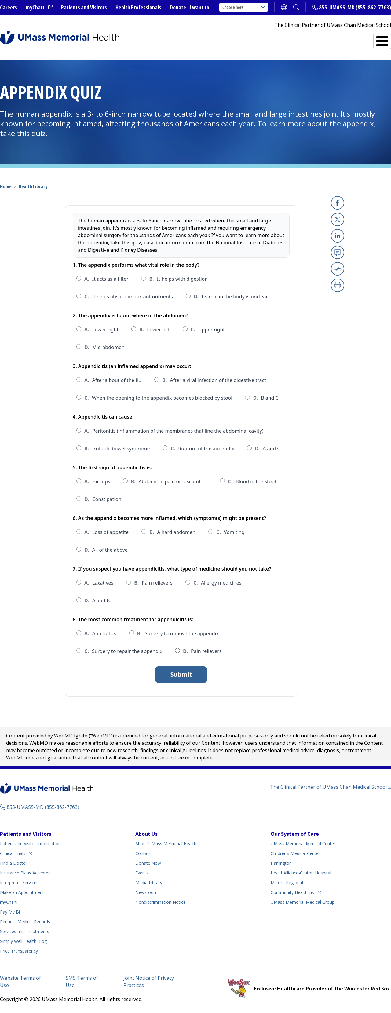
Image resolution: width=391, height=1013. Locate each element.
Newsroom (146, 892)
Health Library (33, 186)
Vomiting (230, 532)
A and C (267, 448)
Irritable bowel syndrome (117, 448)
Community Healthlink (292, 891)
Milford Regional (287, 882)
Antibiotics (100, 633)
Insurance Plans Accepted (25, 873)
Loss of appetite (106, 532)
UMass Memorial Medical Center (303, 843)
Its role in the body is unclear (231, 296)
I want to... (201, 7)
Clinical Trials (16, 852)
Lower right (101, 329)
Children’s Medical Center (295, 853)
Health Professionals (138, 7)
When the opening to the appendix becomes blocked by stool (158, 398)
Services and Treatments (348, 39)
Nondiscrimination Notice (160, 902)
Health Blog (23, 941)
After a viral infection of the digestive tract (214, 380)
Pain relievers (153, 582)
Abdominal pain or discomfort (169, 481)
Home (6, 186)
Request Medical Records (25, 922)
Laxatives (98, 582)
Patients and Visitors (84, 7)
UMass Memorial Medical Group (302, 902)
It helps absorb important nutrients (128, 296)
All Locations (231, 39)
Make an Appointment (22, 892)
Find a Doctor (284, 39)
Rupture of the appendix (202, 448)
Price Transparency (19, 951)
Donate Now (148, 863)
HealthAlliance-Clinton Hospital (301, 873)
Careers (8, 7)
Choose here (243, 7)
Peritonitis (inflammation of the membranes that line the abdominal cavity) (173, 430)
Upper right (208, 329)
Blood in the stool (252, 481)
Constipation (102, 499)
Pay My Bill (11, 912)
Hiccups (97, 481)
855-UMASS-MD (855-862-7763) (355, 7)
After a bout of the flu (112, 380)
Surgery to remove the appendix (178, 633)
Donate (178, 7)
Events (141, 873)
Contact (143, 853)
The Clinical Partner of (330, 786)
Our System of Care (295, 834)
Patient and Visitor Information (30, 843)
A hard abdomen (172, 532)
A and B (97, 600)
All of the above (106, 549)
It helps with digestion (178, 279)
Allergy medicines (217, 582)
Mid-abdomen (104, 347)
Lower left (154, 329)
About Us (146, 834)
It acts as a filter (106, 279)
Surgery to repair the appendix (123, 651)
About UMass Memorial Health (165, 843)
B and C (265, 398)
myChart (39, 8)
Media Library (148, 882)
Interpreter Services (19, 882)
